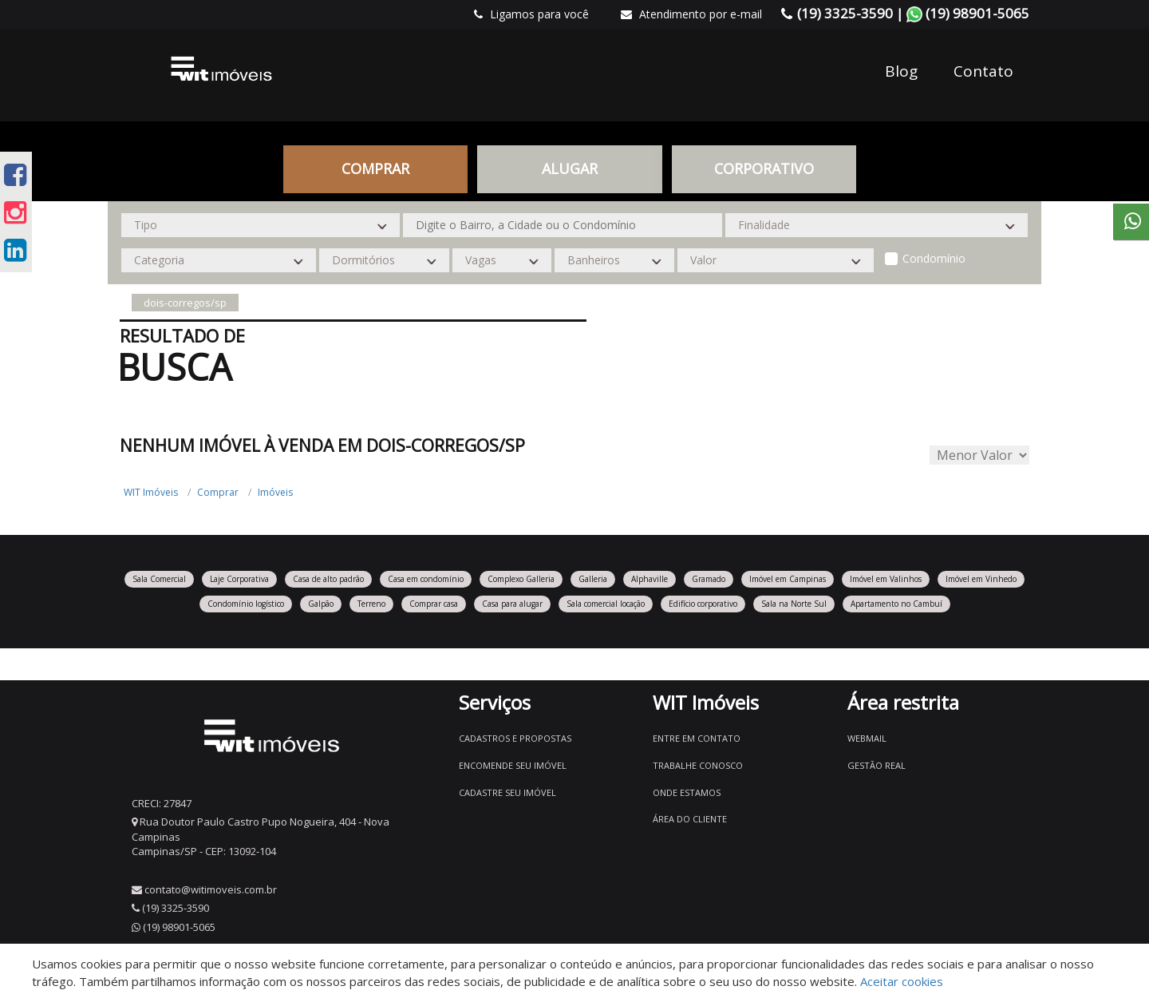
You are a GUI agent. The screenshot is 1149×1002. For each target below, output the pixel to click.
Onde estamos (687, 792)
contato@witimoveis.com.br (210, 889)
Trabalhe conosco (698, 765)
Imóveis (275, 492)
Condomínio (933, 258)
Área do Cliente (690, 819)
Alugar (570, 168)
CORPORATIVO (764, 168)
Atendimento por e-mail (691, 14)
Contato (983, 71)
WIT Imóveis (151, 492)
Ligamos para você (531, 14)
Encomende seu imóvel (513, 765)
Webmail (866, 738)
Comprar (375, 168)
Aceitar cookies (901, 981)
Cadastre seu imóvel (507, 792)
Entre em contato (696, 738)
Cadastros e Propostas (515, 738)
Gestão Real (876, 765)
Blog (901, 71)
